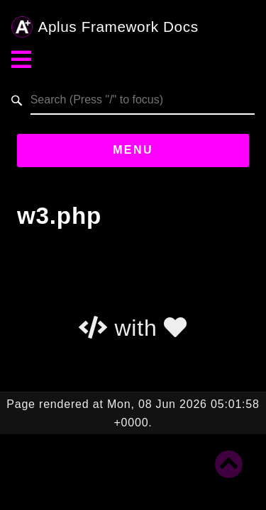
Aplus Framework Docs (105, 27)
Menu (133, 150)
